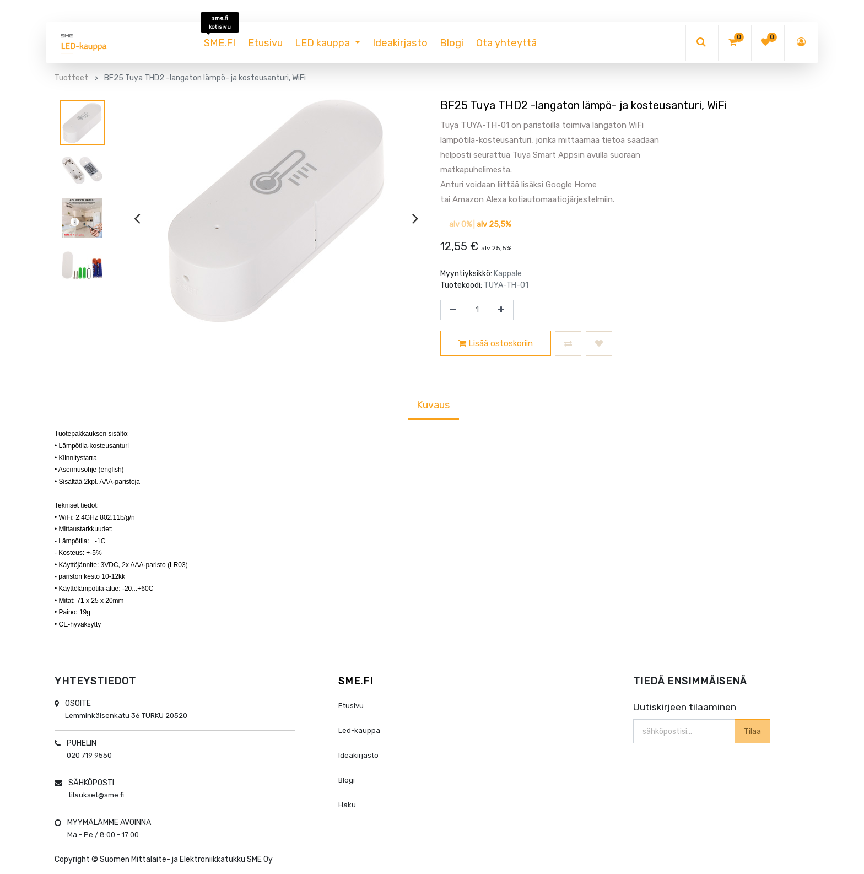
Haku (347, 805)
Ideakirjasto (358, 755)
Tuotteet (71, 78)
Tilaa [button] (751, 731)
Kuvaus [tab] (433, 405)
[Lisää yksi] (501, 310)
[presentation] (136, 218)
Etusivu (351, 706)
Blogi (346, 780)
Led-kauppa (359, 730)
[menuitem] (219, 43)
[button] (568, 343)
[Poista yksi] (452, 310)
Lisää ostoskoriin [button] (495, 343)
